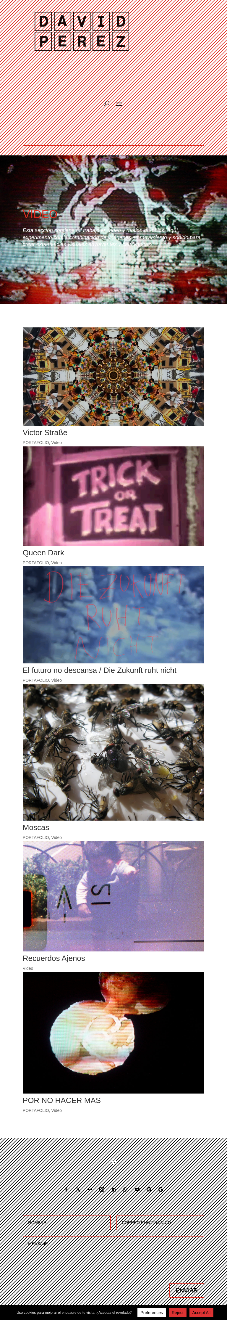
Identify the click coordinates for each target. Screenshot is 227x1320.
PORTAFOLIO (36, 442)
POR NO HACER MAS (62, 1100)
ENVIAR (187, 1290)
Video (56, 442)
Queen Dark (43, 552)
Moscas (36, 827)
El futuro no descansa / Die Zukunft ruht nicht (99, 670)
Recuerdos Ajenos (54, 958)
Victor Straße (45, 432)
